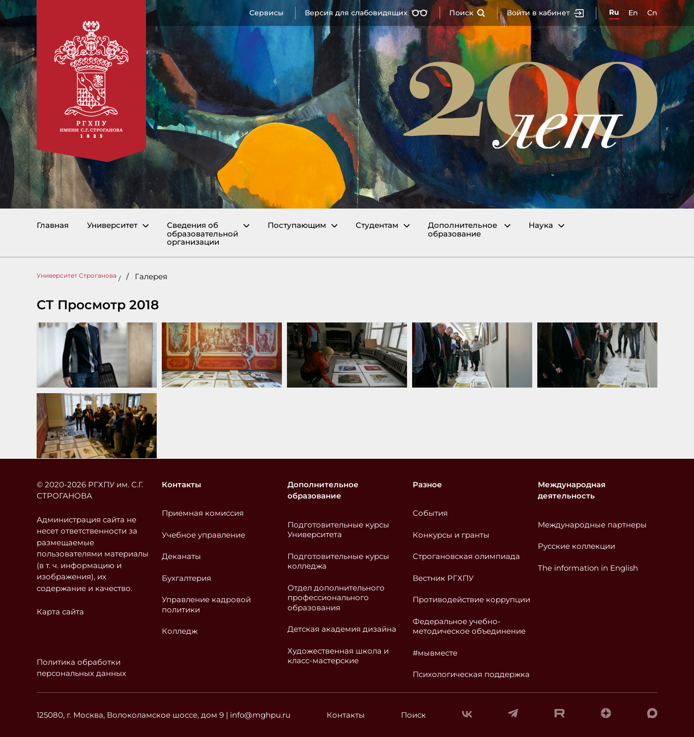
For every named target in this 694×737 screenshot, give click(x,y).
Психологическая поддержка (471, 674)
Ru (614, 12)
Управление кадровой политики (206, 604)
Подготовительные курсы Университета (338, 530)
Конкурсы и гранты (451, 535)
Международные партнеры (592, 524)
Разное (427, 484)
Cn (652, 12)
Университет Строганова (77, 275)
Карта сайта (60, 611)
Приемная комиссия (203, 513)
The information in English (588, 568)
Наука (541, 225)
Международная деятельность (571, 490)
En (633, 12)
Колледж (179, 631)
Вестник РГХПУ (443, 578)
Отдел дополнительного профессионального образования (336, 597)
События (430, 513)
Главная (53, 225)
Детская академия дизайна (341, 629)
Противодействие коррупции (471, 599)
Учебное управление (203, 535)
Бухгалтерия (186, 578)
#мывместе (435, 653)
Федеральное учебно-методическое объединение (469, 626)
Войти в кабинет (545, 12)
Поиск (467, 12)
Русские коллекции (576, 546)
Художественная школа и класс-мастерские (338, 656)
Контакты (181, 484)
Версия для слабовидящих (366, 12)
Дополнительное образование (462, 229)
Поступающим (297, 225)
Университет (112, 225)
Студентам (377, 225)
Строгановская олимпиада (466, 556)
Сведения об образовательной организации (202, 234)
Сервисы (266, 12)
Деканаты (181, 556)
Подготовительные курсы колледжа (338, 561)
